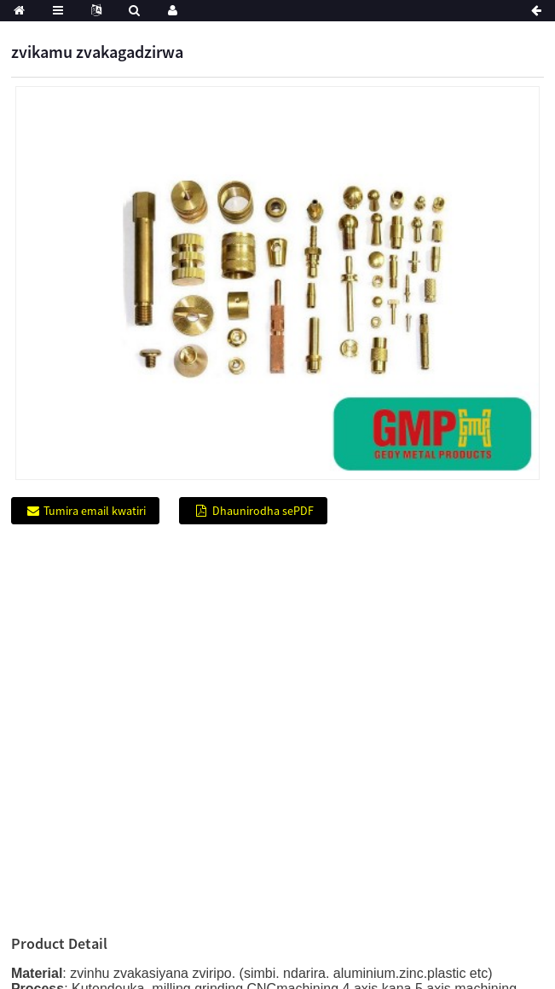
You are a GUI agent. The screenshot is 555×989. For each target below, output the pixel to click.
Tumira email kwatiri (94, 510)
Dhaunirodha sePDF (263, 510)
